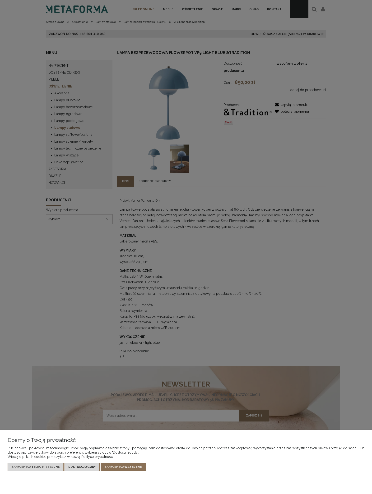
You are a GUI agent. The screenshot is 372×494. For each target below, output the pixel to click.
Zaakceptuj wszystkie (123, 467)
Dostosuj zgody (82, 467)
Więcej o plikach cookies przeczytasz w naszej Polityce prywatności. (61, 457)
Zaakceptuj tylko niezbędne (35, 467)
